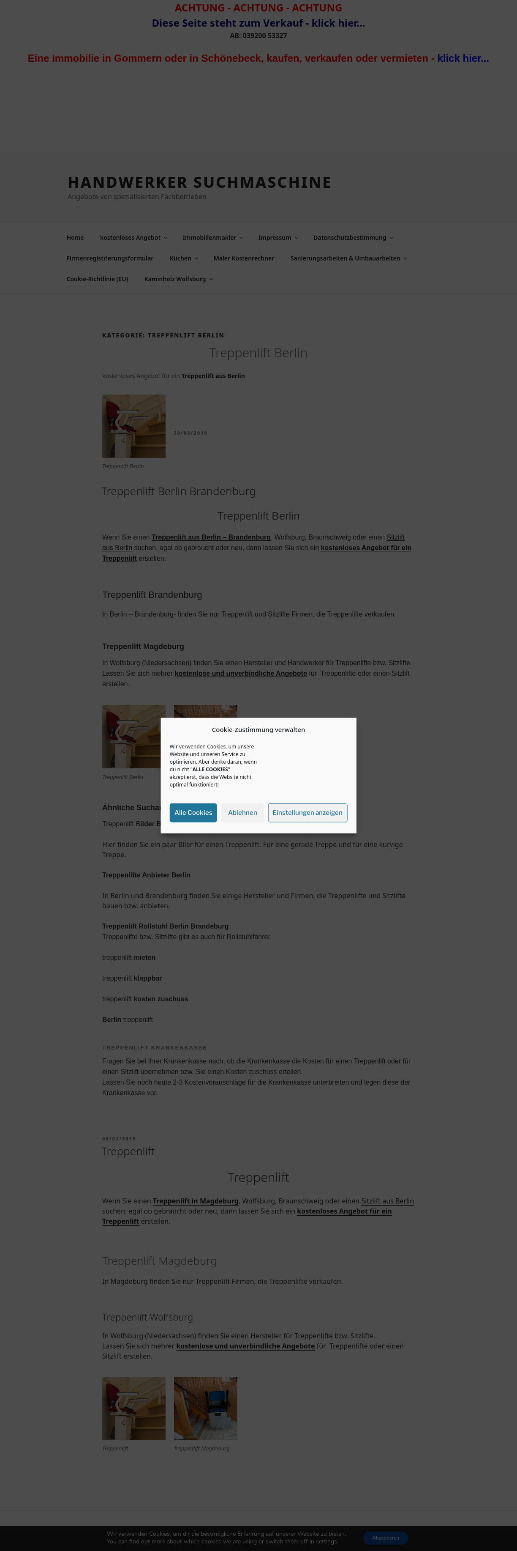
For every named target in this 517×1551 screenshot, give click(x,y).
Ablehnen (242, 813)
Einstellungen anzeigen (307, 813)
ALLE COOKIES (210, 769)
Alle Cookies (193, 813)
